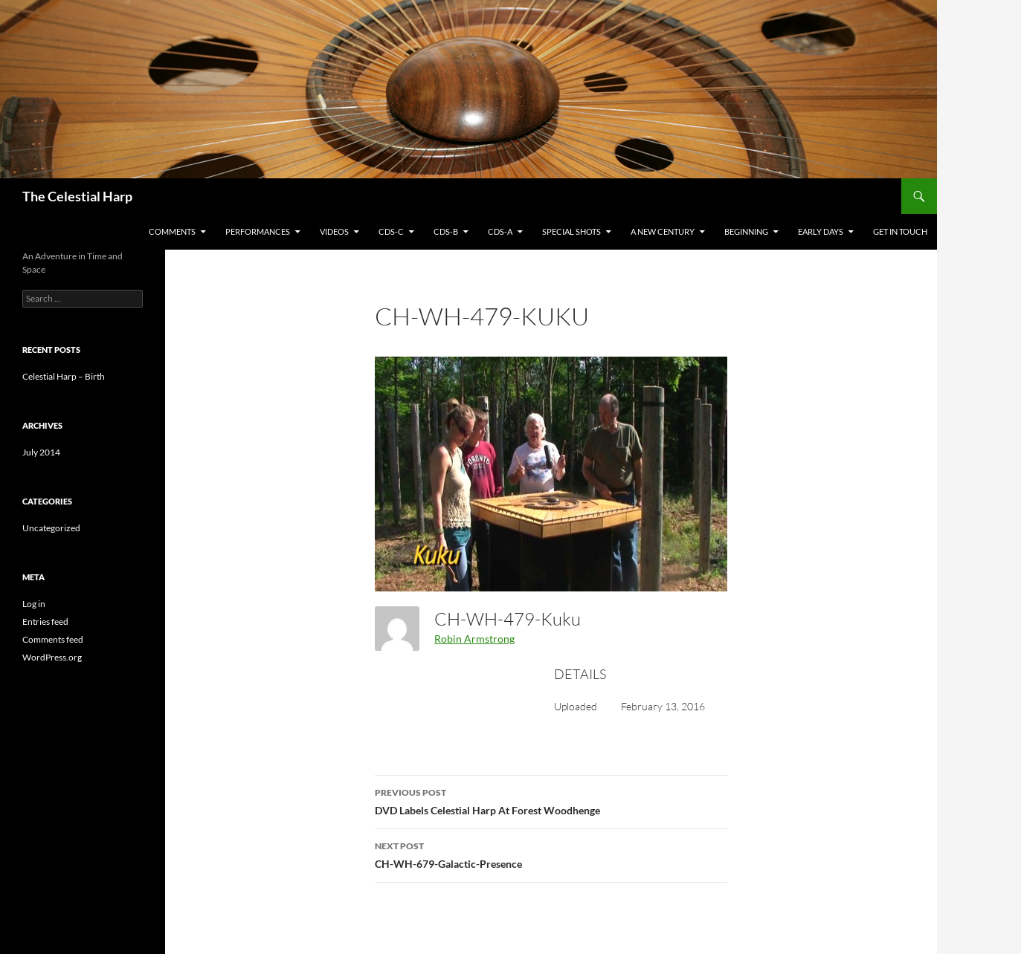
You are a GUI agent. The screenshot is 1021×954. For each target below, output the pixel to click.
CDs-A (500, 231)
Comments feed (52, 639)
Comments (172, 231)
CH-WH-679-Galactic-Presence (551, 853)
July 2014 (41, 452)
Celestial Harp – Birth (63, 376)
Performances (257, 231)
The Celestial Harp (77, 196)
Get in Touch (900, 231)
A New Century (663, 231)
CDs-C (391, 231)
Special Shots (571, 231)
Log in (33, 603)
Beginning (746, 231)
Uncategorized (51, 527)
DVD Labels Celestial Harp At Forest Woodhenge (551, 800)
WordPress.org (52, 657)
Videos (334, 231)
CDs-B (446, 231)
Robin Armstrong (474, 638)
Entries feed (45, 621)
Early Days (820, 231)
